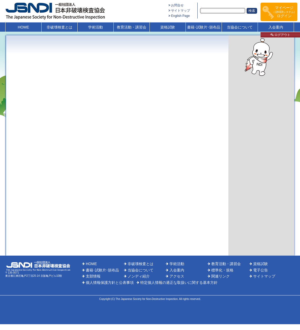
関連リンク (220, 276)
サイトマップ (180, 10)
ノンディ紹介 (139, 276)
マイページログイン (284, 12)
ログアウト (280, 35)
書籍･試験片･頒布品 (203, 27)
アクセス (176, 276)
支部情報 (93, 276)
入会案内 (275, 27)
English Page (180, 16)
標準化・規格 (222, 270)
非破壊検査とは (59, 27)
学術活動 (95, 27)
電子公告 (260, 270)
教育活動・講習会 (131, 27)
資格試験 (167, 27)
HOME (23, 27)
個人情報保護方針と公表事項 (110, 282)
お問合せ (177, 5)
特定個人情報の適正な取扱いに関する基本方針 (179, 282)
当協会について (240, 27)
